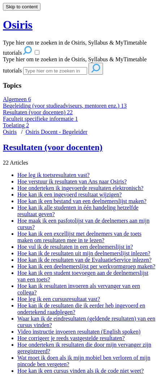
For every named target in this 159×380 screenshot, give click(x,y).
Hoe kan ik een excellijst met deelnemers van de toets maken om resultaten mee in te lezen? (79, 237)
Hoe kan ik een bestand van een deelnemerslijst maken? (81, 201)
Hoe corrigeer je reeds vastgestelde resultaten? (71, 338)
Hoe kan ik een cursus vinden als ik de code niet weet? (80, 371)
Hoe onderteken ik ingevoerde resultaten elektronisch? (80, 188)
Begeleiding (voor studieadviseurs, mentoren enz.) (65, 106)
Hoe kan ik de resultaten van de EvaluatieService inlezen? (84, 260)
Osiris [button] (18, 24)
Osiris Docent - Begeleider (56, 132)
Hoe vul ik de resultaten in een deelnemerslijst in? (75, 247)
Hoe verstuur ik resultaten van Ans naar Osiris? (72, 181)
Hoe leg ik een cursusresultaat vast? (58, 299)
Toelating (16, 125)
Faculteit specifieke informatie (40, 119)
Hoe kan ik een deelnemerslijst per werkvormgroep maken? (86, 266)
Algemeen (17, 99)
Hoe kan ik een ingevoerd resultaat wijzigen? (69, 194)
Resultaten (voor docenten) (38, 112)
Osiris (10, 132)
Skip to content (22, 6)
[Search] (55, 71)
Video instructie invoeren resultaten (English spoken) (79, 332)
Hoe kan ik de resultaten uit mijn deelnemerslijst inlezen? (83, 253)
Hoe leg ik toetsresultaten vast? (53, 175)
